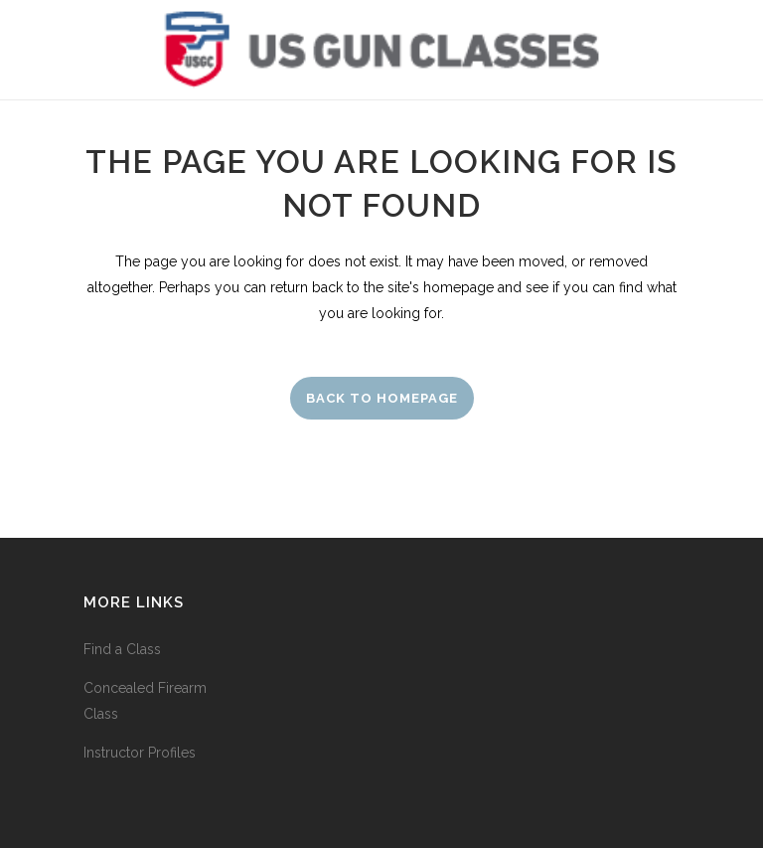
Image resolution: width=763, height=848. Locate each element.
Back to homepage (382, 398)
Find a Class (122, 649)
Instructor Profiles (139, 753)
